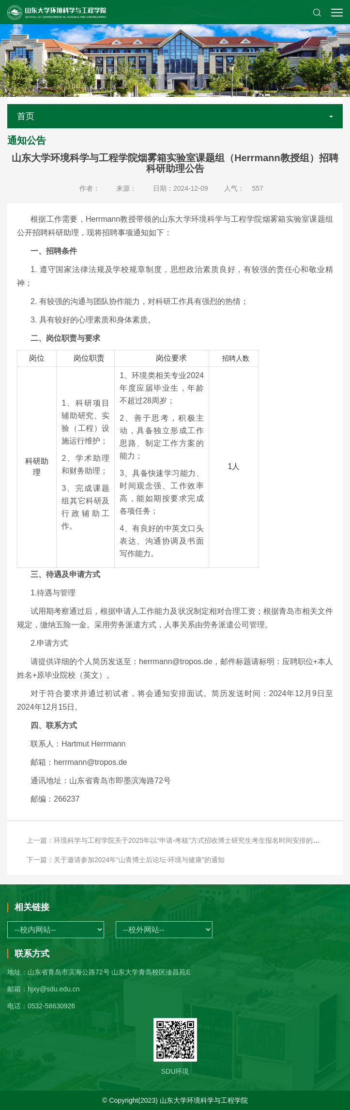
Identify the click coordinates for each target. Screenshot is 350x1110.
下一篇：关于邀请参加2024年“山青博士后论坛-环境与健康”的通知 (126, 860)
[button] (317, 12)
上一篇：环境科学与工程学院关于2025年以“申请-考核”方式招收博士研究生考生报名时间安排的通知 (176, 840)
